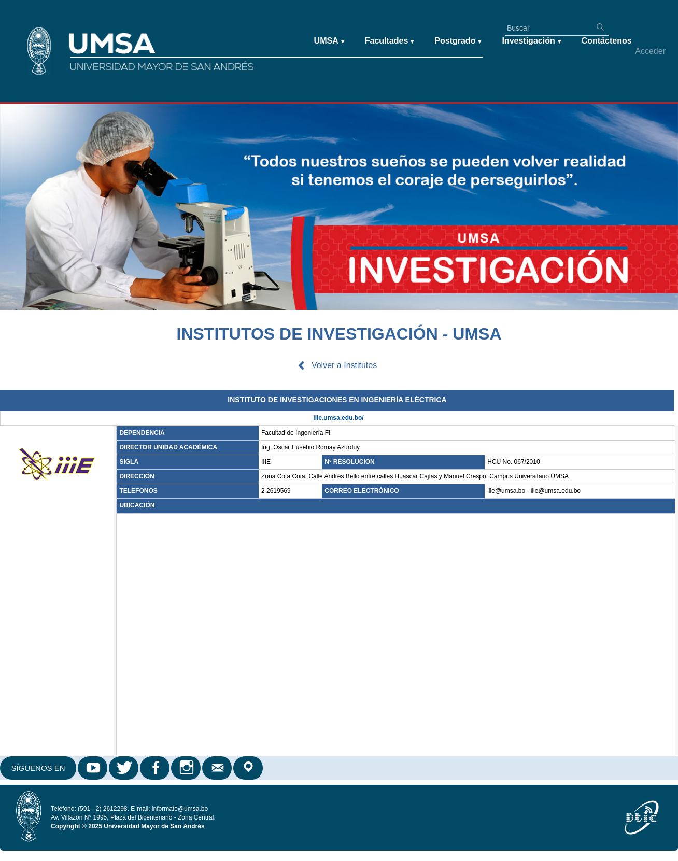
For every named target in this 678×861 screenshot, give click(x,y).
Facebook (155, 768)
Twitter (124, 768)
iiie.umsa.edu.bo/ (338, 417)
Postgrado (457, 41)
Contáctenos (607, 40)
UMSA (329, 41)
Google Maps (248, 768)
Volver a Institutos (344, 365)
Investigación (531, 41)
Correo (217, 768)
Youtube (93, 768)
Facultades (389, 41)
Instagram (186, 768)
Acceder (650, 51)
